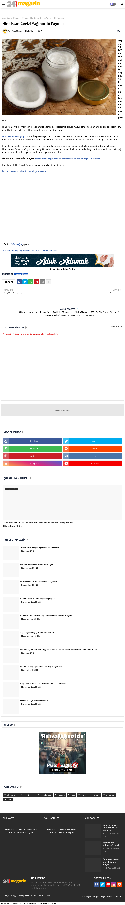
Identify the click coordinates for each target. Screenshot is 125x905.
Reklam (117, 896)
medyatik (61, 795)
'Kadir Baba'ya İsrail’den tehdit (34, 700)
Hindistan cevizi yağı (13, 136)
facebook (34, 441)
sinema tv (84, 795)
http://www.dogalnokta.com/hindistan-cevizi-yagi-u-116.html (67, 158)
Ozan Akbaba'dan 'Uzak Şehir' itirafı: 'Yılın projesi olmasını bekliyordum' (38, 523)
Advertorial (11, 795)
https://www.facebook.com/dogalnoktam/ (24, 171)
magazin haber (46, 795)
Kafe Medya (16, 244)
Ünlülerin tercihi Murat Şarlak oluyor (36, 564)
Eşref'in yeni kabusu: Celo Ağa (111, 843)
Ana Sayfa (7, 18)
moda (72, 795)
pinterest (34, 456)
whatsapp (34, 448)
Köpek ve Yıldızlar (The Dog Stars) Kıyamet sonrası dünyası (46, 615)
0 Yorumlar (116, 326)
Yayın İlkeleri (107, 896)
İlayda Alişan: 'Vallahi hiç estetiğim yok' (37, 598)
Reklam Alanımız (62, 410)
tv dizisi (97, 795)
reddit (95, 448)
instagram (34, 463)
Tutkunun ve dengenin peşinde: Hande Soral (39, 547)
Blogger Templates (20, 895)
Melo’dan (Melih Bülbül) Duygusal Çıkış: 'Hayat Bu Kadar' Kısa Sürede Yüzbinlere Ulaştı (58, 649)
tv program (110, 795)
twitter (94, 441)
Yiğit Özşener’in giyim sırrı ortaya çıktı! (37, 632)
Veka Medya (67, 309)
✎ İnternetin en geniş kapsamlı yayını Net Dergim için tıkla (29, 250)
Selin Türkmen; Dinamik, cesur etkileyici (110, 827)
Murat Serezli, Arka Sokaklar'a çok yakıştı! (38, 581)
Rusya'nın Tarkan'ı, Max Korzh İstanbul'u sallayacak (43, 683)
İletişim (96, 896)
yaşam (9, 799)
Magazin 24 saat (21, 18)
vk (95, 456)
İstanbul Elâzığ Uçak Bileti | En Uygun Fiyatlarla (41, 666)
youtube (95, 463)
